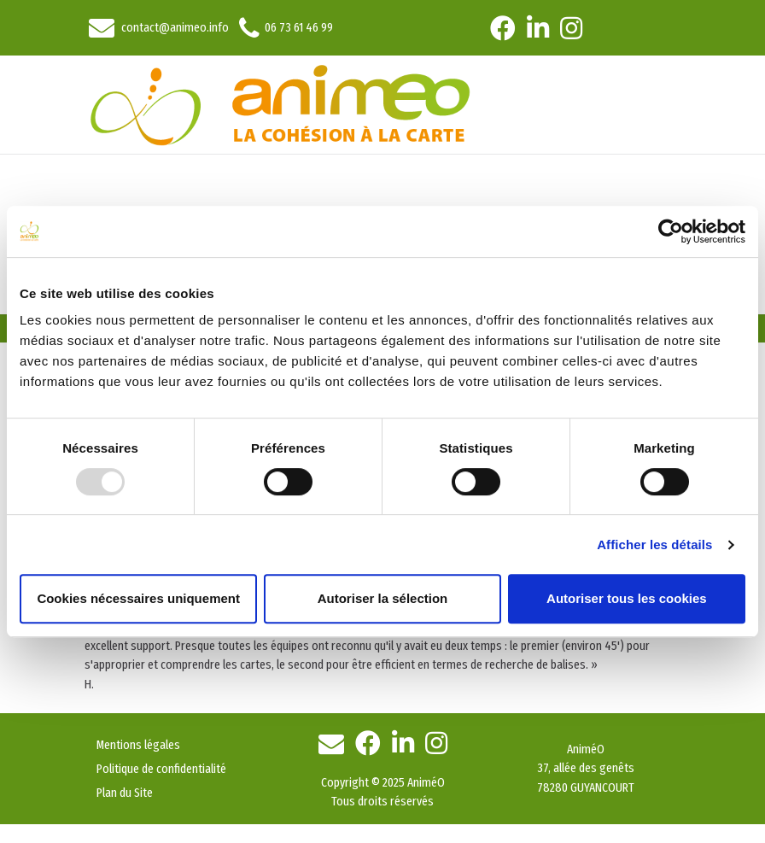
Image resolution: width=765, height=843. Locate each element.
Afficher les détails (654, 544)
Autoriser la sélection (383, 598)
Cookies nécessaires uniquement (138, 598)
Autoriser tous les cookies (626, 598)
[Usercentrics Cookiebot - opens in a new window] (670, 231)
